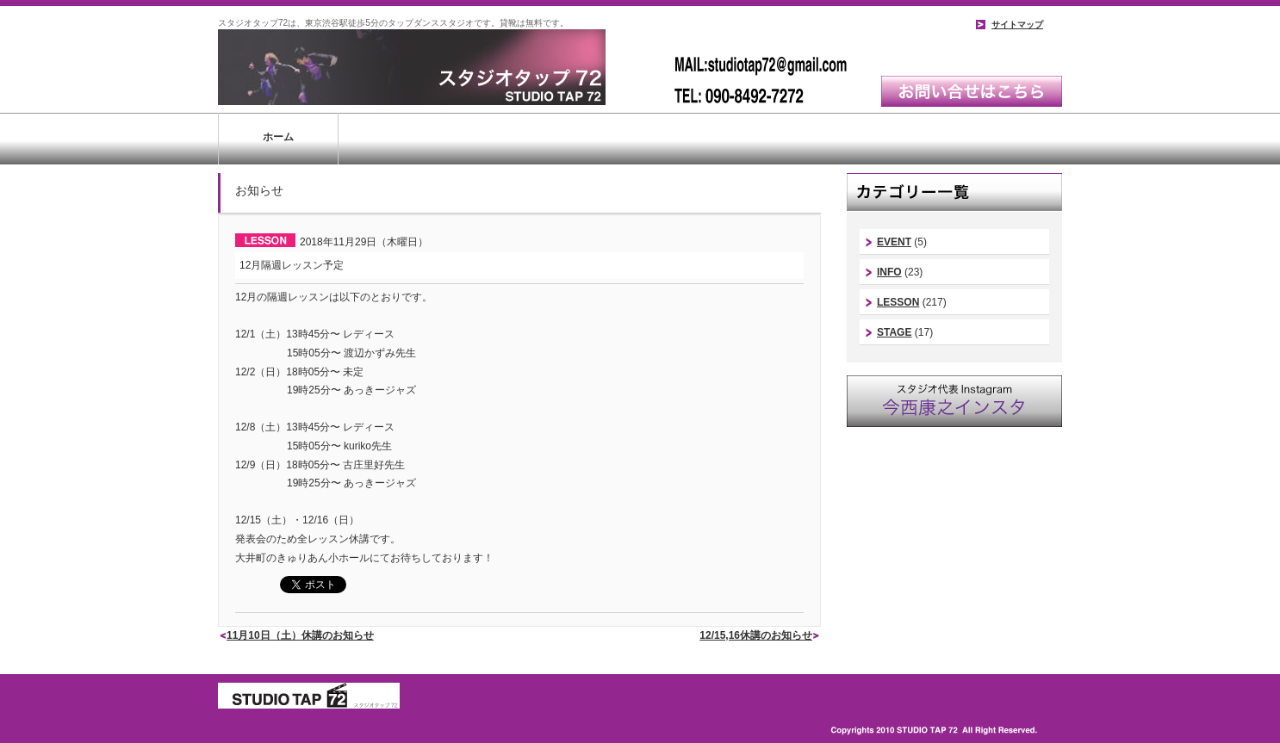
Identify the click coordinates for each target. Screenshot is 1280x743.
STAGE (894, 332)
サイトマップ (1017, 24)
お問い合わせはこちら (971, 91)
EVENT (894, 242)
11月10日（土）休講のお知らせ (300, 635)
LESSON (898, 302)
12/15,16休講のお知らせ (755, 635)
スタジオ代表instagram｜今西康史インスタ (954, 401)
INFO (889, 272)
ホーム (278, 137)
